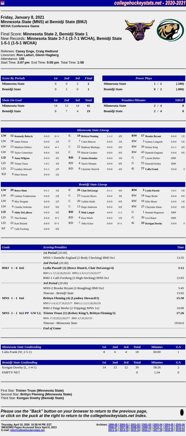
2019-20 (180, 430)
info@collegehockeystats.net (27, 430)
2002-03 (146, 424)
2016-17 (146, 430)
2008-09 (135, 427)
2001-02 (135, 424)
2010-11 (157, 427)
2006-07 (113, 427)
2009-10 (146, 427)
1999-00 (113, 424)
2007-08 (124, 427)
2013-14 (113, 430)
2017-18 (157, 430)
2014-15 (124, 430)
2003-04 (157, 424)
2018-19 (169, 430)
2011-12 (169, 427)
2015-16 (135, 430)
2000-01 (124, 424)
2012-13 (180, 427)
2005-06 (180, 424)
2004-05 (169, 424)
